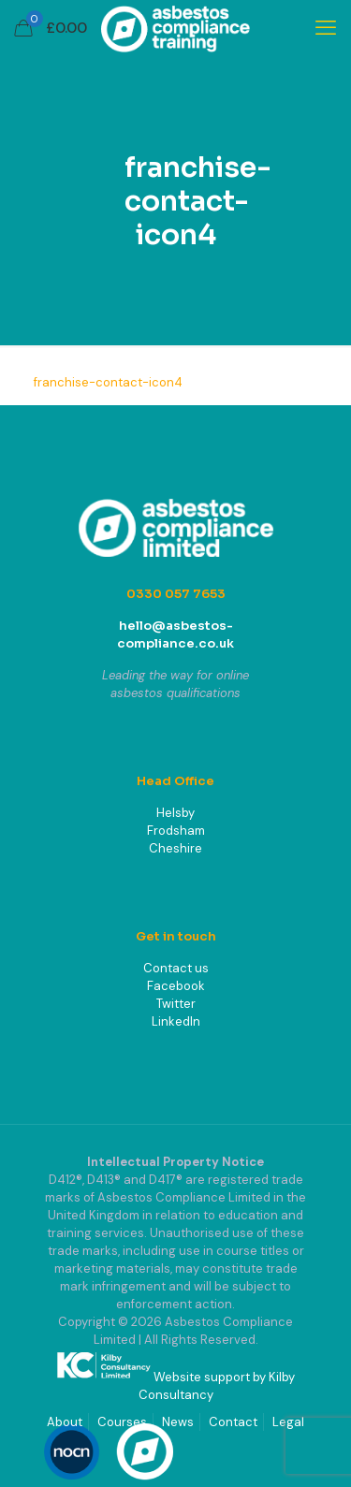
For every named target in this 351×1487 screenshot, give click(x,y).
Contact (233, 1422)
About (64, 1422)
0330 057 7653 (176, 594)
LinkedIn (176, 1021)
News (178, 1422)
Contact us (176, 968)
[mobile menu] (326, 28)
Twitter (176, 1004)
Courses (122, 1422)
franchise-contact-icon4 (108, 382)
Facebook (176, 986)
